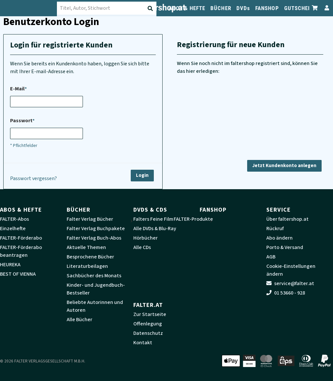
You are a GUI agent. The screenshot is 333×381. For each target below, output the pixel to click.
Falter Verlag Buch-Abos (94, 238)
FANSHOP (267, 8)
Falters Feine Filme (154, 219)
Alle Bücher (79, 319)
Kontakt (142, 342)
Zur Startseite (149, 314)
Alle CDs (142, 247)
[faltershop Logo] (32, 8)
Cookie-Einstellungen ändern (290, 270)
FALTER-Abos (14, 219)
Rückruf (275, 228)
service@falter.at (290, 283)
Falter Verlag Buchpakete (96, 228)
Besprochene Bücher (90, 256)
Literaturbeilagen (87, 266)
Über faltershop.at (287, 219)
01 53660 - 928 (285, 292)
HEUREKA (10, 264)
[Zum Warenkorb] (315, 8)
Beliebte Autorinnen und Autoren (95, 306)
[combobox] (110, 8)
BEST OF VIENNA (18, 274)
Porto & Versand (284, 247)
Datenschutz (148, 333)
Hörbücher (145, 238)
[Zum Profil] (325, 8)
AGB (270, 256)
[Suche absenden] (150, 8)
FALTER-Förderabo (21, 238)
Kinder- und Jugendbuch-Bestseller (96, 289)
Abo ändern (279, 238)
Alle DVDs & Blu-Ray (154, 228)
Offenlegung (147, 323)
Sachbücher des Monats (94, 275)
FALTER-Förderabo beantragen (21, 251)
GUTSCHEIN (299, 8)
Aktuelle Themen (86, 247)
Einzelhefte (13, 228)
